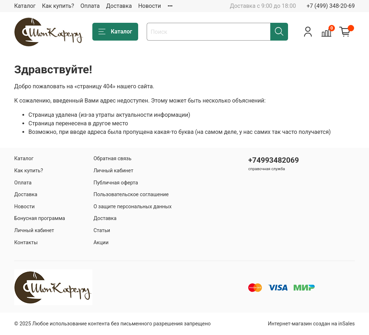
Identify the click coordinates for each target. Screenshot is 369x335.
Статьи (101, 230)
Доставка (119, 5)
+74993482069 (273, 160)
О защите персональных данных (132, 207)
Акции (100, 243)
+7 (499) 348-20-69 (330, 5)
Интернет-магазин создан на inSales (311, 324)
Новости (149, 5)
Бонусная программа (39, 218)
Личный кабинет (34, 230)
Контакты (26, 243)
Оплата (89, 5)
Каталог (25, 5)
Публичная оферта (115, 183)
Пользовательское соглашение (131, 195)
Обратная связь (112, 159)
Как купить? (58, 5)
